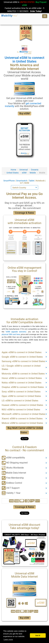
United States (13, 172)
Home (13, 169)
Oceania (34, 169)
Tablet (32, 180)
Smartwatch (22, 180)
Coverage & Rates (24, 212)
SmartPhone (9, 180)
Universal (23, 169)
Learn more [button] (8, 639)
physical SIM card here (11, 334)
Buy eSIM (24, 113)
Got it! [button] (37, 635)
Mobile (33, 172)
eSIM (24, 172)
